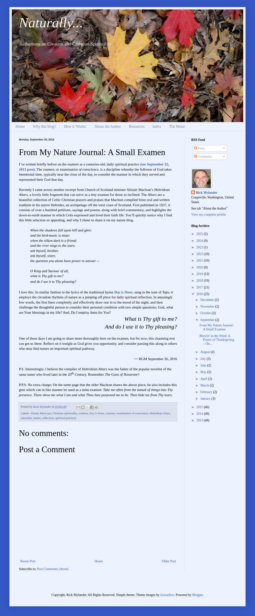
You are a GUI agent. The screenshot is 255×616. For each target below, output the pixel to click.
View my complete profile (208, 214)
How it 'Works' (75, 126)
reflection (48, 418)
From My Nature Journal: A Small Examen (216, 327)
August (205, 352)
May (203, 372)
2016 (200, 294)
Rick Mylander (206, 192)
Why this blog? (44, 126)
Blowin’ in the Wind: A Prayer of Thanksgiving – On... (217, 340)
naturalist (26, 418)
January (205, 398)
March (205, 385)
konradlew (167, 595)
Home (20, 126)
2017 (200, 287)
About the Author (107, 126)
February (206, 392)
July (203, 359)
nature (37, 418)
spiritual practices (65, 418)
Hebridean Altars (160, 413)
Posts (199, 148)
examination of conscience (132, 413)
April (204, 379)
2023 (200, 247)
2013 (200, 420)
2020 (200, 267)
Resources (136, 126)
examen (110, 413)
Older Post (169, 561)
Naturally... (51, 22)
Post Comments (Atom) (52, 569)
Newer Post (27, 561)
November (207, 306)
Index (157, 126)
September (207, 320)
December (207, 300)
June (203, 365)
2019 (200, 274)
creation (83, 413)
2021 (200, 260)
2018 (200, 280)
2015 (200, 407)
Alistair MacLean (40, 413)
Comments (203, 156)
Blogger (197, 595)
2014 (200, 413)
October (206, 313)
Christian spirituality (64, 413)
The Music (177, 126)
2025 (200, 234)
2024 (200, 240)
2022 (200, 254)
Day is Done (123, 292)
